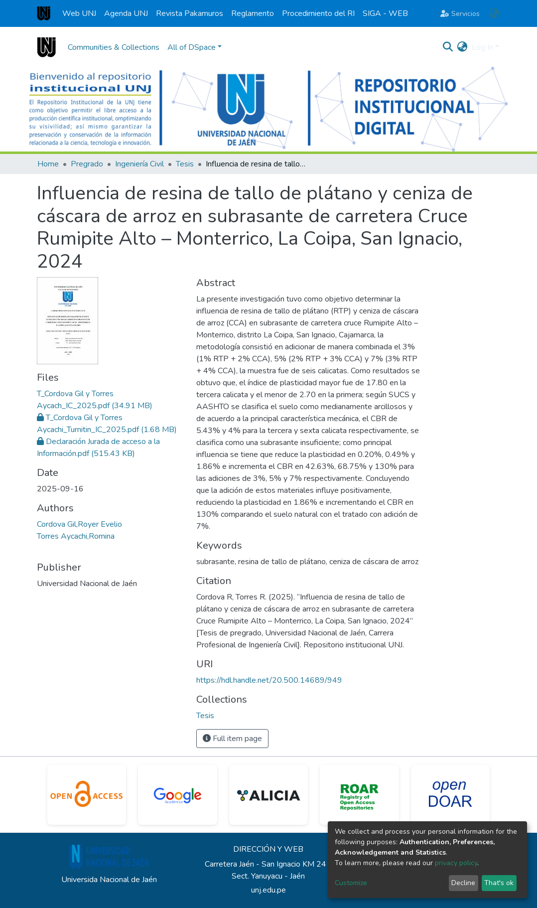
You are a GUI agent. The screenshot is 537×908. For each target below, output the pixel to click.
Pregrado (87, 163)
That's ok (499, 883)
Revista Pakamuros (189, 13)
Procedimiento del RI (318, 13)
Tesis (185, 163)
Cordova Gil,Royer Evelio (79, 524)
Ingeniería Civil (139, 163)
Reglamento (252, 13)
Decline (463, 883)
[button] (494, 13)
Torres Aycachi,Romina (76, 536)
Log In (482, 47)
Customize (351, 883)
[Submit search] (448, 47)
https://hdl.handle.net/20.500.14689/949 (269, 680)
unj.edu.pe (268, 890)
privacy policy (456, 863)
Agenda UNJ (126, 13)
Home (48, 163)
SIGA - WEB (385, 13)
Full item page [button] (232, 738)
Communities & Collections (113, 47)
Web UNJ (79, 13)
